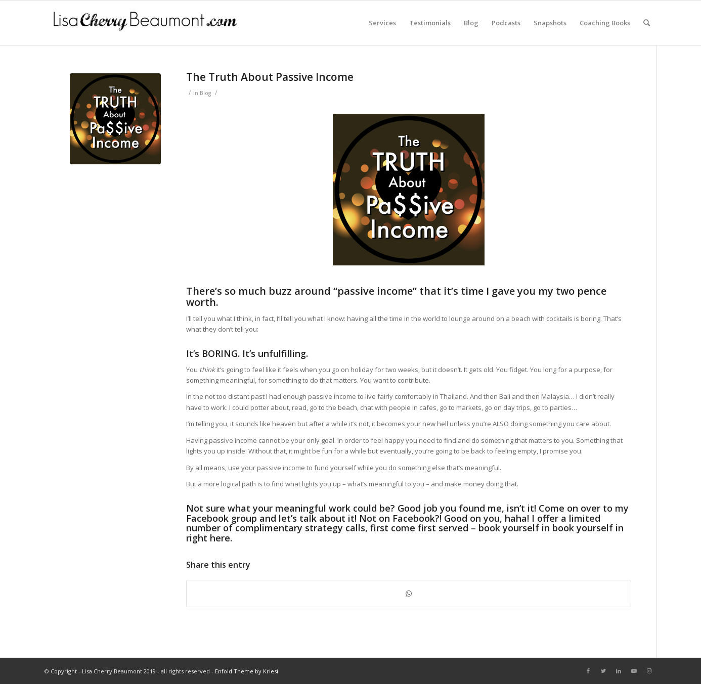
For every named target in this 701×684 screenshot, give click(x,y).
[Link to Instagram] (648, 670)
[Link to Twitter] (603, 670)
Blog (205, 93)
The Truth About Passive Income (270, 77)
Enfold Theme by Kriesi (246, 671)
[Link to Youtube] (633, 670)
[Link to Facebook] (588, 670)
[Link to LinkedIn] (618, 670)
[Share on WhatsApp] (409, 593)
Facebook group (221, 518)
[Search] (646, 23)
